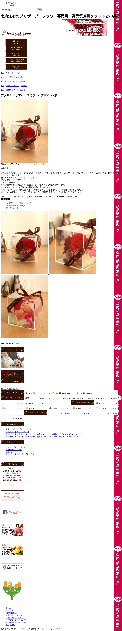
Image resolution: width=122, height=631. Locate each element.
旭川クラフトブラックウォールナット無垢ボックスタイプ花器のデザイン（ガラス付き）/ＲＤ (44, 434)
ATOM (12, 625)
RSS (7, 625)
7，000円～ (22, 90)
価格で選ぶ (10, 90)
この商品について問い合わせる (18, 203)
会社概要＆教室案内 (14, 450)
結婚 (23, 81)
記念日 (24, 86)
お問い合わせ (11, 613)
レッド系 (19, 77)
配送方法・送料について (16, 620)
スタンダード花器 (13, 73)
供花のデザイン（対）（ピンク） (19, 429)
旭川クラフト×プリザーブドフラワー (21, 454)
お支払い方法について (15, 618)
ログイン (4, 386)
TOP (2, 73)
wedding (9, 452)
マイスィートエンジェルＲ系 (17, 432)
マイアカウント (12, 610)
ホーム (8, 608)
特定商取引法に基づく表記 (17, 622)
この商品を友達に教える (16, 206)
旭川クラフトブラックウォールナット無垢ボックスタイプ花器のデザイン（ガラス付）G (42, 437)
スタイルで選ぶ (12, 81)
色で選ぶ (10, 77)
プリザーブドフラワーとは (17, 447)
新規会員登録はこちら (10, 389)
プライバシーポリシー (15, 615)
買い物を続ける (12, 208)
